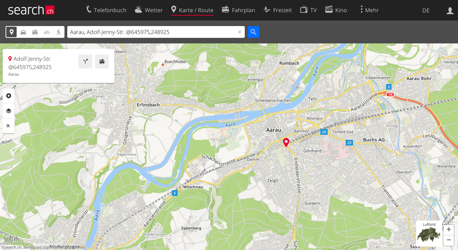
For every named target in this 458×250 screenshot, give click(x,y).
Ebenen (9, 111)
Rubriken (9, 96)
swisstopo (33, 247)
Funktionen (9, 126)
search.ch (13, 247)
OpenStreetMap (58, 247)
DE (426, 10)
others (80, 247)
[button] (448, 230)
